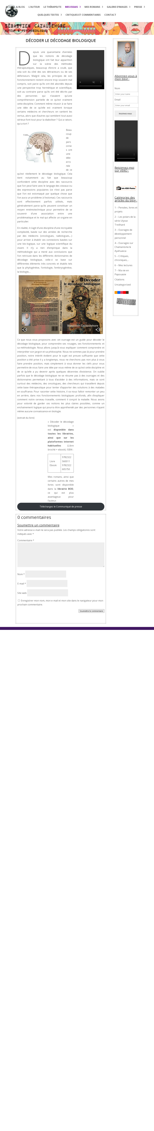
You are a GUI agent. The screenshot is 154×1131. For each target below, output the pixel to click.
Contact (110, 15)
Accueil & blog (15, 7)
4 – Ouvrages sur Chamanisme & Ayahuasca (124, 247)
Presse (138, 7)
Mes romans (92, 7)
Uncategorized (123, 284)
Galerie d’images (117, 7)
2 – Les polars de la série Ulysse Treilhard (125, 220)
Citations (119, 279)
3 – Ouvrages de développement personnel (123, 233)
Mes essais (71, 7)
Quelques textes (48, 15)
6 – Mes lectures (123, 265)
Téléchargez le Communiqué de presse (61, 506)
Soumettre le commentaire (91, 611)
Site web (22, 593)
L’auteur (34, 7)
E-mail (21, 583)
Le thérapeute (52, 7)
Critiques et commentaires (83, 15)
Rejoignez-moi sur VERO (124, 169)
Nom (21, 574)
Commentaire (25, 540)
